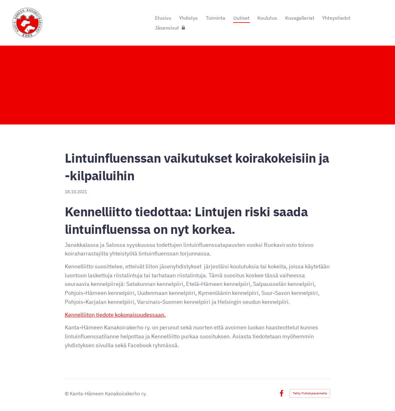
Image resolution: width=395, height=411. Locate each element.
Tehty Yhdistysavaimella (310, 393)
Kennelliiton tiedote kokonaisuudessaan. (115, 314)
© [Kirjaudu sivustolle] (67, 393)
